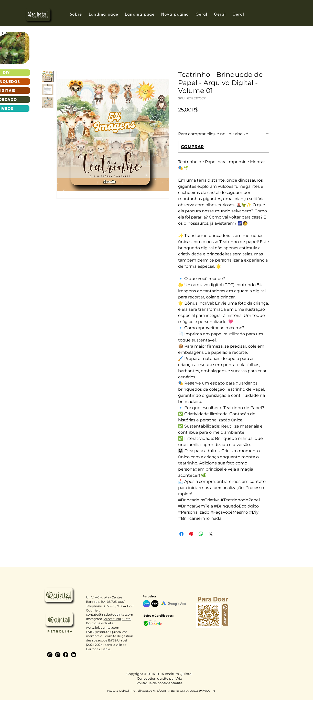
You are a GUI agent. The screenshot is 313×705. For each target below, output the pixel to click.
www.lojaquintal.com (102, 627)
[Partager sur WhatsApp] (201, 534)
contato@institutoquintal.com (109, 614)
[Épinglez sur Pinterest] (191, 534)
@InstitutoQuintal (117, 619)
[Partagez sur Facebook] (181, 534)
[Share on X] (211, 534)
